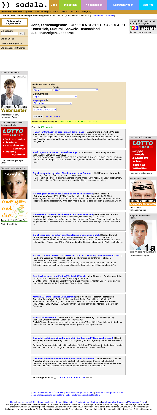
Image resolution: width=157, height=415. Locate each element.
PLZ (43, 100)
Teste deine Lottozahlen (143, 172)
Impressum (22, 402)
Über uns (74, 12)
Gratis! (14, 22)
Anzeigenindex (82, 402)
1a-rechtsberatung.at (143, 254)
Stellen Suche (7, 39)
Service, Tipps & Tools (46, 12)
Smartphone (97, 15)
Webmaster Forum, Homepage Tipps (14, 115)
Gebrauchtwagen (123, 4)
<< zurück (109, 15)
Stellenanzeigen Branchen (13, 48)
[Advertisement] (13, 60)
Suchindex (69, 402)
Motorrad (148, 4)
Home (13, 402)
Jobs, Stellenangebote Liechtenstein (83, 395)
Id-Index (58, 402)
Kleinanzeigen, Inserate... (143, 31)
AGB (32, 402)
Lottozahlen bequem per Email (14, 160)
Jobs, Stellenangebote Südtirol (79, 392)
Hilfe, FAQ (86, 12)
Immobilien (70, 4)
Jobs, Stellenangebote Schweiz (109, 392)
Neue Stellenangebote (11, 43)
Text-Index (96, 402)
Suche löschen (53, 116)
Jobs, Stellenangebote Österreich (47, 392)
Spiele (63, 12)
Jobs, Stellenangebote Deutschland (47, 395)
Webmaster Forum (137, 402)
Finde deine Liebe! (14, 223)
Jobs (54, 4)
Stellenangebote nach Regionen (16, 12)
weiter (82, 377)
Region (36, 100)
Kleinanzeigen (94, 4)
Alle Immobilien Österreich (114, 402)
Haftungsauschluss (44, 402)
